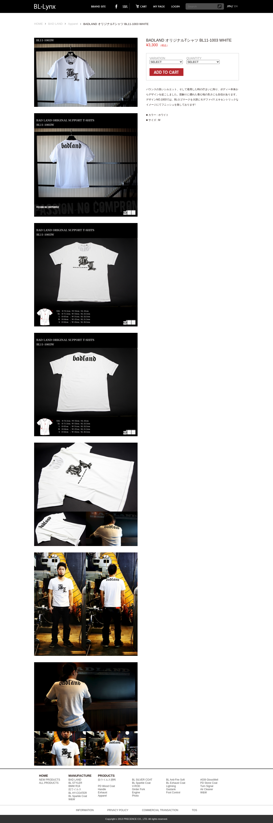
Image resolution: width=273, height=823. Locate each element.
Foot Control (173, 792)
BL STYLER (75, 782)
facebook (116, 6)
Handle (102, 789)
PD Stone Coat (208, 782)
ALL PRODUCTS (49, 782)
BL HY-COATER (77, 792)
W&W (71, 799)
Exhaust (102, 792)
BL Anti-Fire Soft (175, 779)
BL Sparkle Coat (77, 796)
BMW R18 (74, 786)
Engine (136, 792)
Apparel (73, 23)
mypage (159, 6)
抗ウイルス (74, 789)
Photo (135, 795)
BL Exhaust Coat (175, 782)
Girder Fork (138, 789)
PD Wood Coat (106, 786)
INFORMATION (85, 810)
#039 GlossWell (209, 779)
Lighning (171, 786)
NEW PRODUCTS (49, 779)
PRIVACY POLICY (117, 810)
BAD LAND (55, 23)
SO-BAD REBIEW (125, 6)
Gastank (171, 789)
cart (140, 6)
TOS (194, 810)
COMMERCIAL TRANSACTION (160, 810)
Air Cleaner (206, 789)
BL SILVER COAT (142, 779)
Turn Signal (206, 786)
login (175, 6)
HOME (38, 23)
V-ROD (136, 786)
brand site (98, 6)
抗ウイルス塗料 (107, 779)
